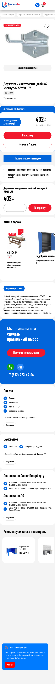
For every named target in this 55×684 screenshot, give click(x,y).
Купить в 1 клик (27, 144)
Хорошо (10, 665)
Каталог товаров (8, 14)
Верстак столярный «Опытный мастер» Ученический (14, 265)
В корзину (27, 135)
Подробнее (10, 425)
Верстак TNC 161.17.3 (24, 547)
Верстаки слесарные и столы (29, 14)
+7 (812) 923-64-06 (20, 375)
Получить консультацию (26, 353)
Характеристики (14, 288)
